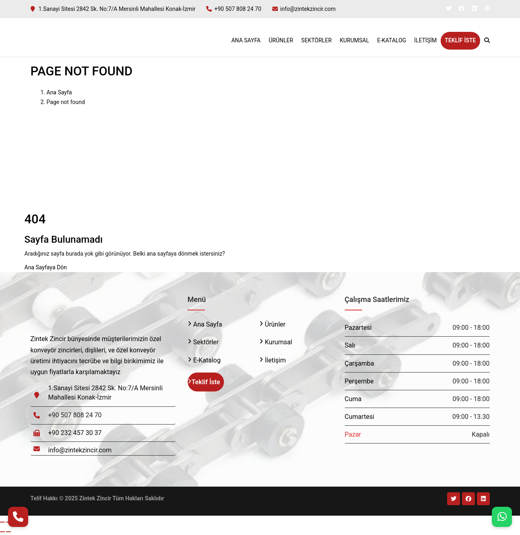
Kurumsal (354, 40)
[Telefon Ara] (18, 517)
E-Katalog (391, 40)
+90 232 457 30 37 (75, 433)
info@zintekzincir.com (308, 9)
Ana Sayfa (246, 40)
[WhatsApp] (502, 517)
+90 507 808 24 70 (237, 9)
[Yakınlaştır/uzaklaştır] (2, 522)
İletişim (425, 40)
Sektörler (316, 40)
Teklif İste (460, 40)
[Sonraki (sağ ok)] (8, 531)
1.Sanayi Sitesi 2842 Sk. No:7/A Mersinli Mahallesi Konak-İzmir (117, 9)
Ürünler (281, 40)
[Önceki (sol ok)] (2, 531)
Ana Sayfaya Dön (46, 267)
